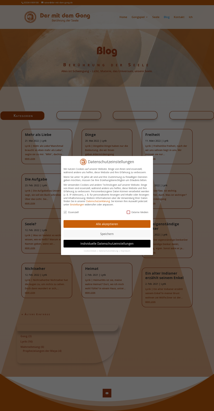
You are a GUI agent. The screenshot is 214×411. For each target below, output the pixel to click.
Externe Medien (137, 209)
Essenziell (71, 209)
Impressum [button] (125, 248)
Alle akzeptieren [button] (107, 221)
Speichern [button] (107, 231)
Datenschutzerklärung (98, 198)
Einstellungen (77, 202)
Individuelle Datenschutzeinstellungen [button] (107, 241)
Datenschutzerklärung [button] (109, 248)
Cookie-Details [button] (90, 248)
